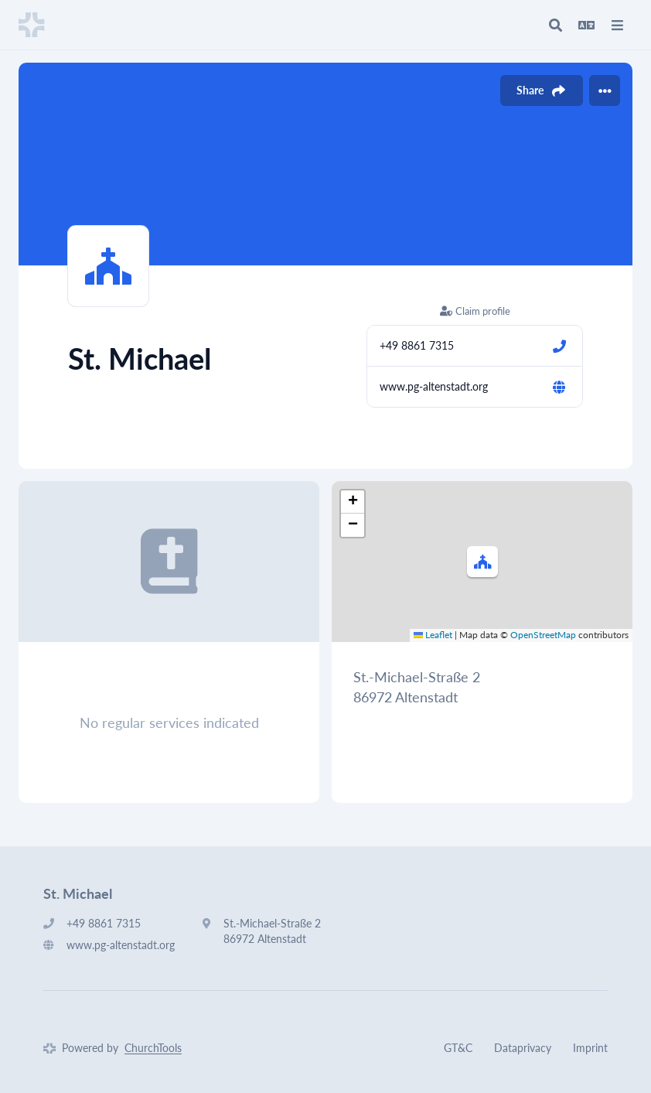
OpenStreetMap (543, 634)
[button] (482, 561)
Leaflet (433, 634)
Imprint (590, 1047)
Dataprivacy (522, 1047)
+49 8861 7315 (417, 345)
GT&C (458, 1047)
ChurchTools (153, 1047)
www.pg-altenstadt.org (434, 386)
